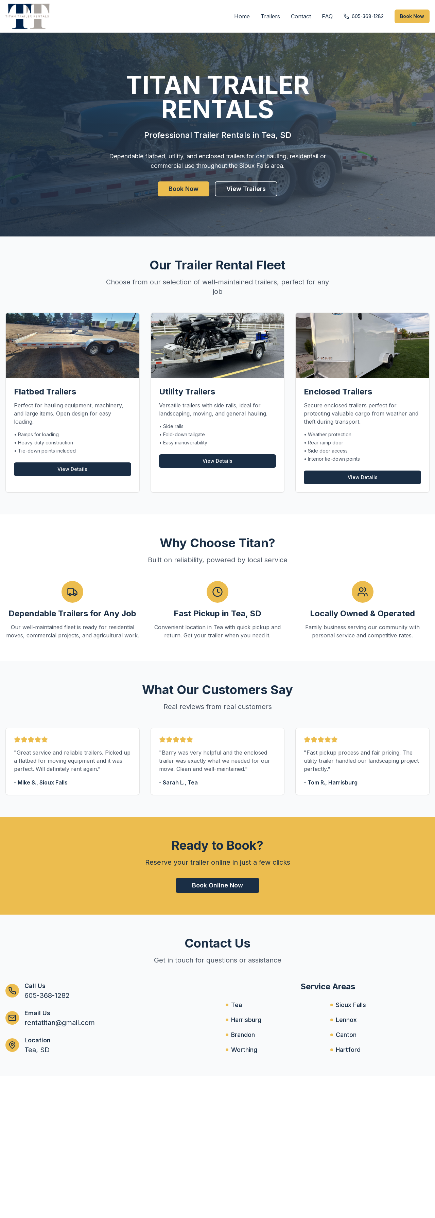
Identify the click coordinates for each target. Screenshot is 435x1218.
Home (242, 16)
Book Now (412, 16)
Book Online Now (217, 885)
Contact (301, 16)
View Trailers (246, 188)
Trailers (270, 16)
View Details (72, 469)
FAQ (327, 16)
